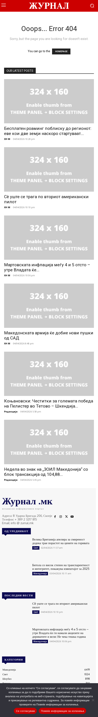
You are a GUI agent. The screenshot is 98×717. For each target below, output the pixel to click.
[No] (93, 700)
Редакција (11, 411)
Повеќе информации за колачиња (62, 711)
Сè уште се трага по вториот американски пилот (59, 605)
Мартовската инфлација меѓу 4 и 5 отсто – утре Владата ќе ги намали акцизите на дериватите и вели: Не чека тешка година (60, 633)
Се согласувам (25, 711)
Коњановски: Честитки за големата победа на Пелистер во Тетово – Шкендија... (48, 404)
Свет (35, 547)
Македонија (40, 573)
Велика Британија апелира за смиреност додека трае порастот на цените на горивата (60, 541)
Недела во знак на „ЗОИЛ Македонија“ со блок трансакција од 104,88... (46, 472)
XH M (7, 138)
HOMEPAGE (61, 51)
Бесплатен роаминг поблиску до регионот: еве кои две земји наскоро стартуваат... (47, 131)
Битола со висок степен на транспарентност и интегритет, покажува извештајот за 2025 (61, 567)
